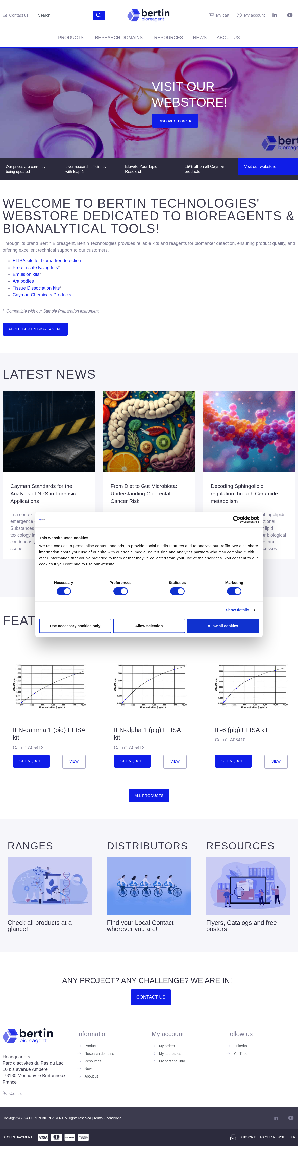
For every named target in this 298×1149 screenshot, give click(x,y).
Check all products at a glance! (40, 925)
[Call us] (5, 1093)
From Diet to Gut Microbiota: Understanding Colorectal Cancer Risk (144, 493)
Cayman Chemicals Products (42, 294)
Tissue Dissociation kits (36, 288)
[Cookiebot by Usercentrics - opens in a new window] (237, 519)
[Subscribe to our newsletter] (233, 1137)
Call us (15, 1093)
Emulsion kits (26, 274)
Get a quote (31, 761)
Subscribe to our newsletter (267, 1137)
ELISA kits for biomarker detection (47, 260)
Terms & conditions (107, 1118)
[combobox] (64, 15)
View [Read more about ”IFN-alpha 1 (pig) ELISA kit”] (175, 761)
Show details (237, 610)
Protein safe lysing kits (35, 267)
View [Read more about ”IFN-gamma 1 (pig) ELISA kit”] (74, 761)
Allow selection (149, 626)
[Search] (99, 15)
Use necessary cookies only (75, 626)
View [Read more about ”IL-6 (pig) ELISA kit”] (276, 761)
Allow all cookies (223, 626)
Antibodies (23, 281)
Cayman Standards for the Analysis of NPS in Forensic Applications (43, 493)
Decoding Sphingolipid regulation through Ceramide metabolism (244, 493)
